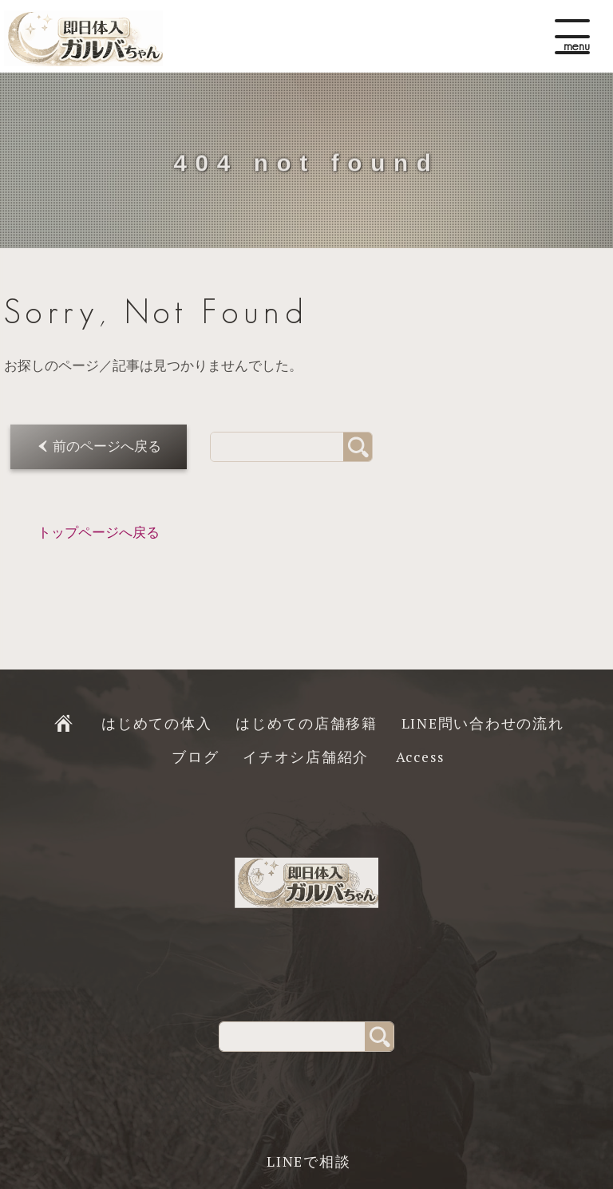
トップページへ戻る (99, 532)
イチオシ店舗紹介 (306, 757)
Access (421, 757)
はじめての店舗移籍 (306, 723)
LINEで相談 (308, 1161)
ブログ (195, 757)
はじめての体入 (156, 723)
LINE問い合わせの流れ (482, 723)
